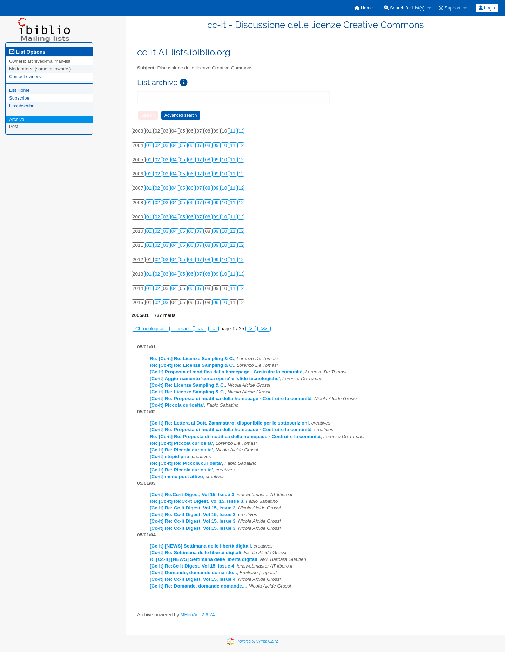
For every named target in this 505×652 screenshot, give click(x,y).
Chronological (150, 328)
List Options (27, 52)
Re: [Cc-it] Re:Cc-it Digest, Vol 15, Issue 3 (196, 501)
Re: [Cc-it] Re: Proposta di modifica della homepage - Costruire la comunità (235, 436)
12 (241, 131)
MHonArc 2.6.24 (197, 614)
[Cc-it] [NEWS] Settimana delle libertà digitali (200, 546)
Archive (16, 119)
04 (174, 145)
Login (487, 8)
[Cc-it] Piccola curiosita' (177, 405)
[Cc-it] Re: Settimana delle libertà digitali (195, 552)
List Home (19, 90)
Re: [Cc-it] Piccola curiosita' (181, 443)
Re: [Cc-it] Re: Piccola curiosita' (186, 463)
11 (233, 131)
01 (149, 145)
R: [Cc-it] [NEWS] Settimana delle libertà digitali (203, 559)
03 (166, 145)
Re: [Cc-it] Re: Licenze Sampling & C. (192, 358)
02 (158, 145)
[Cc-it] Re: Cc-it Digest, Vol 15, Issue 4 (193, 579)
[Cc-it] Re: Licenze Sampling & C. (187, 385)
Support (449, 8)
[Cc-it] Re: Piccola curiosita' (181, 450)
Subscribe (19, 98)
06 (191, 145)
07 (199, 145)
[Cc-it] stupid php (169, 456)
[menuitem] (363, 8)
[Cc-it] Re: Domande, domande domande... (198, 586)
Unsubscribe (21, 105)
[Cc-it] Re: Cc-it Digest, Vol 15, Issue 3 (193, 507)
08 (208, 145)
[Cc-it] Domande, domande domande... (193, 572)
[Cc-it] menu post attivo (176, 476)
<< (200, 328)
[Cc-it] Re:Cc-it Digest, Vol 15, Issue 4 (192, 566)
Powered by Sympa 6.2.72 (257, 641)
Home (363, 8)
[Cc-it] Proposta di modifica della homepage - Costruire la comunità (226, 371)
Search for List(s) (404, 8)
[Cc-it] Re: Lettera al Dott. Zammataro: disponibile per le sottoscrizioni (229, 423)
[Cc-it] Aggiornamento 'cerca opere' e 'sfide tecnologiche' (215, 378)
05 (183, 145)
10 (225, 145)
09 (216, 145)
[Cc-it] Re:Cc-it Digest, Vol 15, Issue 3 (192, 494)
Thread (182, 328)
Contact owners (25, 76)
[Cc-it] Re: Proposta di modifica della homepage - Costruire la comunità (231, 398)
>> (264, 328)
